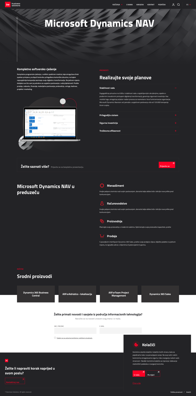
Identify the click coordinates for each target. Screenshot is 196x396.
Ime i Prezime (59, 326)
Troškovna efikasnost (110, 130)
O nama (129, 4)
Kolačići (188, 392)
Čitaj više (137, 383)
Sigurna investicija (109, 122)
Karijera (140, 4)
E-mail (102, 326)
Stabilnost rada (107, 87)
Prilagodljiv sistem (109, 115)
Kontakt (150, 4)
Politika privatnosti (176, 392)
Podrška (162, 4)
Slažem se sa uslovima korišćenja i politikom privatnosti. (74, 338)
